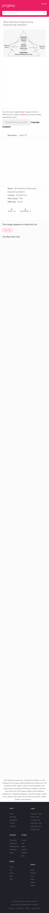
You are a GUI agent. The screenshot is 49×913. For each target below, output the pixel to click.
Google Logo (35, 829)
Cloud (11, 867)
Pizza (11, 814)
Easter (11, 853)
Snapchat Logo (36, 826)
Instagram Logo (36, 814)
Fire (10, 870)
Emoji (33, 870)
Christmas (13, 840)
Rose (32, 876)
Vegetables (13, 820)
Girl (23, 843)
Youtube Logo (35, 820)
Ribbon (33, 882)
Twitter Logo (35, 817)
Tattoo (33, 885)
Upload (44, 4)
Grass (11, 873)
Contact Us (20, 908)
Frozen (24, 840)
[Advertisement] (24, 82)
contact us (24, 115)
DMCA (28, 908)
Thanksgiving (14, 846)
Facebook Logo (36, 823)
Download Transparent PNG (16, 122)
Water (33, 879)
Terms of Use (36, 908)
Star (10, 876)
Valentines (13, 849)
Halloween (13, 843)
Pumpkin (12, 826)
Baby (23, 846)
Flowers (33, 873)
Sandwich (12, 817)
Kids (23, 856)
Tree (11, 879)
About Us (12, 908)
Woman (24, 849)
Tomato (12, 823)
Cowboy (24, 853)
